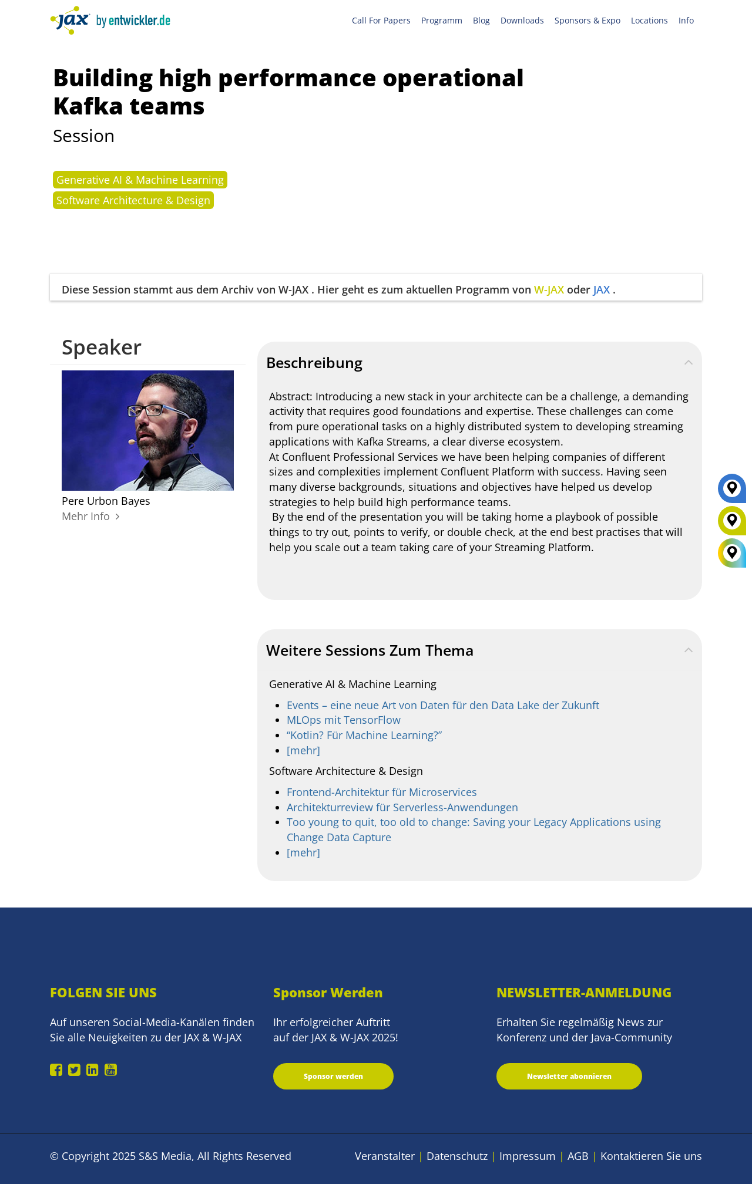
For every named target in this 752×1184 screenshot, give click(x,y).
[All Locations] (732, 553)
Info (686, 20)
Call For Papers (381, 20)
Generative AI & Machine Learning (140, 180)
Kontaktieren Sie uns (651, 1156)
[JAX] (732, 492)
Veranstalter (385, 1156)
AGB (578, 1156)
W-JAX (549, 289)
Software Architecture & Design (133, 200)
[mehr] (303, 750)
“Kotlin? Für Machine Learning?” (364, 735)
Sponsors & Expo (587, 20)
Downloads (522, 20)
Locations (649, 20)
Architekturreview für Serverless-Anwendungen (402, 807)
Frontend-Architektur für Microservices (382, 792)
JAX (601, 289)
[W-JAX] (732, 525)
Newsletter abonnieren (569, 1076)
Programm (441, 20)
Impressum (527, 1156)
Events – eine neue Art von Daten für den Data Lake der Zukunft (443, 705)
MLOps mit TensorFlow (344, 720)
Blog (481, 20)
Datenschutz (457, 1156)
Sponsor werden (333, 1076)
